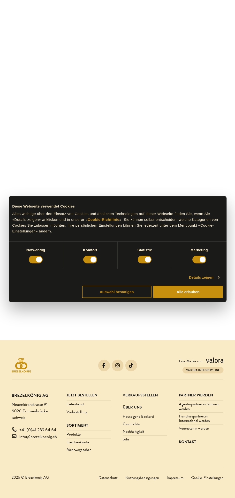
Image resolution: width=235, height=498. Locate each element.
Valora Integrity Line (203, 370)
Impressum (175, 478)
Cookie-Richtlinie (103, 219)
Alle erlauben (188, 292)
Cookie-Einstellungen (207, 478)
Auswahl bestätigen (117, 292)
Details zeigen (201, 277)
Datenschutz (108, 478)
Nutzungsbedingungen (142, 478)
